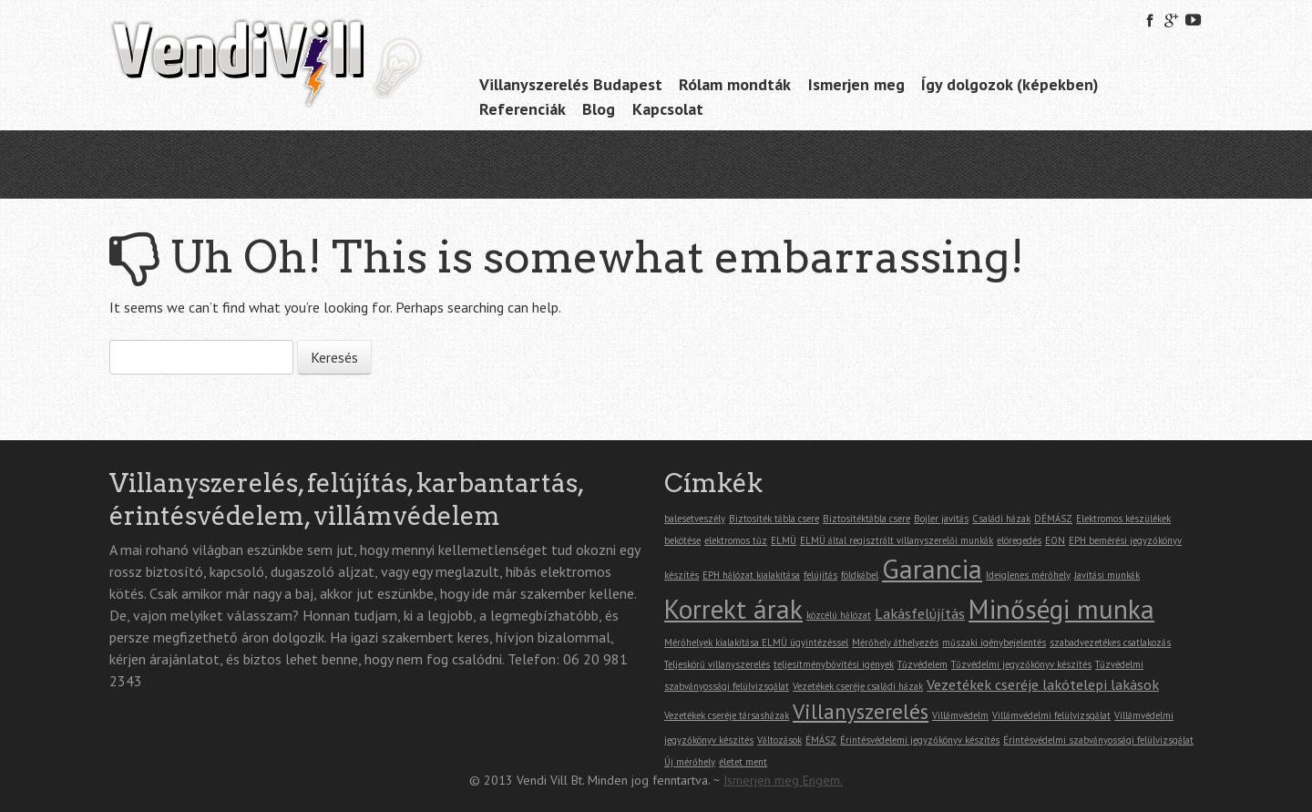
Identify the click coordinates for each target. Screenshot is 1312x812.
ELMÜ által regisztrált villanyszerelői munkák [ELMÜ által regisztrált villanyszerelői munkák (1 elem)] (896, 540)
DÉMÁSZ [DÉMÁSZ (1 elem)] (1053, 518)
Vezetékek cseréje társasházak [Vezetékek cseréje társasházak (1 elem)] (726, 715)
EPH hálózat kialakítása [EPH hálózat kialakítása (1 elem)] (751, 575)
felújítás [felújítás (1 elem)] (820, 575)
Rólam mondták (735, 84)
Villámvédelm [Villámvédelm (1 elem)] (960, 715)
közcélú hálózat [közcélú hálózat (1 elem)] (838, 615)
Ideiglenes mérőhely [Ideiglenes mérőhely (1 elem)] (1028, 575)
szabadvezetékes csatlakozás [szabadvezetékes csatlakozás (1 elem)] (1110, 642)
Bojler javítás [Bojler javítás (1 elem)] (941, 518)
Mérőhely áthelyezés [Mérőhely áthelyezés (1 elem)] (895, 642)
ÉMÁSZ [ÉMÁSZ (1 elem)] (820, 740)
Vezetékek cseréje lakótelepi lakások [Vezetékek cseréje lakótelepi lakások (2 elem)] (1043, 684)
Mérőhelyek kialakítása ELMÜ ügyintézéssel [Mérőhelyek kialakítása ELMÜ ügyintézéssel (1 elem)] (756, 642)
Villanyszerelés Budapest (570, 84)
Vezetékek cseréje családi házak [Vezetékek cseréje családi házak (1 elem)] (858, 686)
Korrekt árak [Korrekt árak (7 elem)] (733, 608)
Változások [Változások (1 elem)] (779, 740)
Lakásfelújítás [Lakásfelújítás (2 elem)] (920, 612)
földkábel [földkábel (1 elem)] (859, 575)
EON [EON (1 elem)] (1055, 540)
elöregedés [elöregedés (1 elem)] (1019, 540)
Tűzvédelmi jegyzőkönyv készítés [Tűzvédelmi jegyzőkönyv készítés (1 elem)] (1021, 664)
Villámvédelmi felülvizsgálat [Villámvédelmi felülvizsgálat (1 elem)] (1051, 715)
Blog (598, 108)
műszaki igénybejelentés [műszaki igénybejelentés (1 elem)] (994, 642)
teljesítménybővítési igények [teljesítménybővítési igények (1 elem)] (834, 664)
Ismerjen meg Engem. (783, 780)
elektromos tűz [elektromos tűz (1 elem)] (735, 540)
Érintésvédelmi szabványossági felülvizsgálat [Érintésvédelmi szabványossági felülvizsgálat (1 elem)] (1098, 740)
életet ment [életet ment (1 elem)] (743, 761)
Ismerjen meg (856, 84)
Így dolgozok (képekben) (1010, 84)
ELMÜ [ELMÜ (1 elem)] (783, 540)
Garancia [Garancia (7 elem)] (932, 568)
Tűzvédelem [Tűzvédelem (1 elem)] (922, 664)
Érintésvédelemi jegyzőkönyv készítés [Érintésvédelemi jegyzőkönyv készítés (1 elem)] (919, 740)
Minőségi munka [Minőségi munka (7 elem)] (1061, 608)
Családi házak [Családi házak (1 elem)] (1001, 518)
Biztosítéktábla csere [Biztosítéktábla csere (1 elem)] (866, 518)
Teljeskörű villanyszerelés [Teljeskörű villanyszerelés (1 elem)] (717, 664)
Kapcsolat (667, 108)
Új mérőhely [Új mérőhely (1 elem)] (689, 761)
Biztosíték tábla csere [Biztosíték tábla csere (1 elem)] (774, 518)
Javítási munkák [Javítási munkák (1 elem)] (1107, 575)
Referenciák (522, 108)
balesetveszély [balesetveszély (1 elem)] (694, 518)
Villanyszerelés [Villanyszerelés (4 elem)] (860, 711)
